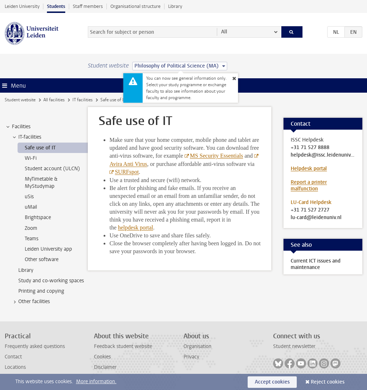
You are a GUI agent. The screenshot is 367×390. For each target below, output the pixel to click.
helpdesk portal (135, 227)
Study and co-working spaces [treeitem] (51, 280)
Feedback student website (123, 346)
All (224, 31)
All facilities (54, 100)
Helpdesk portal (309, 168)
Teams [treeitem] (31, 238)
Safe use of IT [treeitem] (40, 147)
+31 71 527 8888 (310, 147)
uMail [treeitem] (31, 207)
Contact (13, 356)
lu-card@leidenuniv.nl (316, 217)
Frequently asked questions (35, 346)
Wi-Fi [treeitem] (31, 158)
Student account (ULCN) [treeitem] (52, 168)
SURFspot (127, 172)
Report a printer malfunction (309, 185)
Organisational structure (135, 6)
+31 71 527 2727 (310, 210)
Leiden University (22, 6)
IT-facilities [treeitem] (26, 137)
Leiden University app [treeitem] (48, 249)
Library (175, 6)
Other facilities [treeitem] (30, 301)
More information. (96, 381)
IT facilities (82, 100)
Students (56, 6)
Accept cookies (272, 382)
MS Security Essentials (216, 156)
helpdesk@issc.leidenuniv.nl (323, 155)
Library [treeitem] (25, 270)
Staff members (88, 6)
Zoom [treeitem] (31, 228)
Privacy (191, 356)
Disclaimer (105, 367)
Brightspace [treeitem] (38, 217)
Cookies (102, 356)
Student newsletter (294, 346)
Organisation (197, 346)
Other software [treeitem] (41, 259)
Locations (15, 367)
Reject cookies (327, 382)
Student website (20, 100)
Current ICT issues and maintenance (315, 264)
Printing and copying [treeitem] (41, 291)
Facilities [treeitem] (17, 126)
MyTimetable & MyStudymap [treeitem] (41, 182)
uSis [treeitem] (29, 196)
